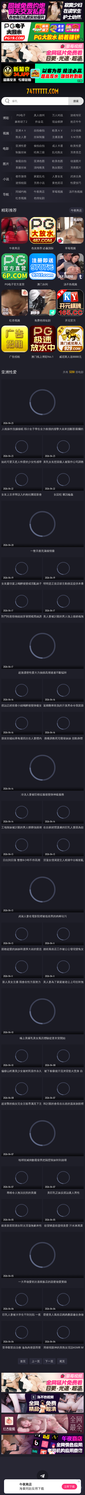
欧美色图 (57, 161)
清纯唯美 (39, 167)
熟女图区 (57, 167)
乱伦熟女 (57, 152)
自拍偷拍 (39, 130)
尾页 (62, 1361)
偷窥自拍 (21, 161)
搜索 (76, 101)
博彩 (6, 118)
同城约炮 (21, 191)
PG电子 (21, 115)
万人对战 (57, 115)
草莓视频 (57, 191)
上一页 (36, 1361)
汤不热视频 (75, 191)
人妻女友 (57, 176)
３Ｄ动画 (75, 130)
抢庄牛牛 (75, 121)
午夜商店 (39, 191)
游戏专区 (75, 115)
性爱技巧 (75, 183)
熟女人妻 (21, 137)
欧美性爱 (75, 146)
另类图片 (75, 167)
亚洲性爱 (21, 146)
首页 (23, 1361)
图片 (6, 164)
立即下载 (69, 1486)
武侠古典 (75, 176)
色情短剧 (39, 198)
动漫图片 (75, 161)
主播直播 (57, 137)
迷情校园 (21, 183)
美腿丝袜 (21, 167)
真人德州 (39, 115)
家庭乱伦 (39, 176)
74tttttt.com (42, 91)
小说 (6, 179)
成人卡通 (57, 146)
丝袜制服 (39, 137)
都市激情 (21, 176)
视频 (6, 133)
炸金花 (39, 121)
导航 (6, 194)
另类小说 (39, 183)
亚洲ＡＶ (21, 130)
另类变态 (75, 152)
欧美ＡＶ (57, 130)
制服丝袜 (21, 152)
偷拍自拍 (39, 146)
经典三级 (39, 152)
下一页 (49, 1361)
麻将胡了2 (21, 121)
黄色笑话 (57, 183)
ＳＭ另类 (75, 137)
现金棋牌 (57, 121)
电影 (6, 148)
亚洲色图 (39, 161)
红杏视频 (21, 198)
